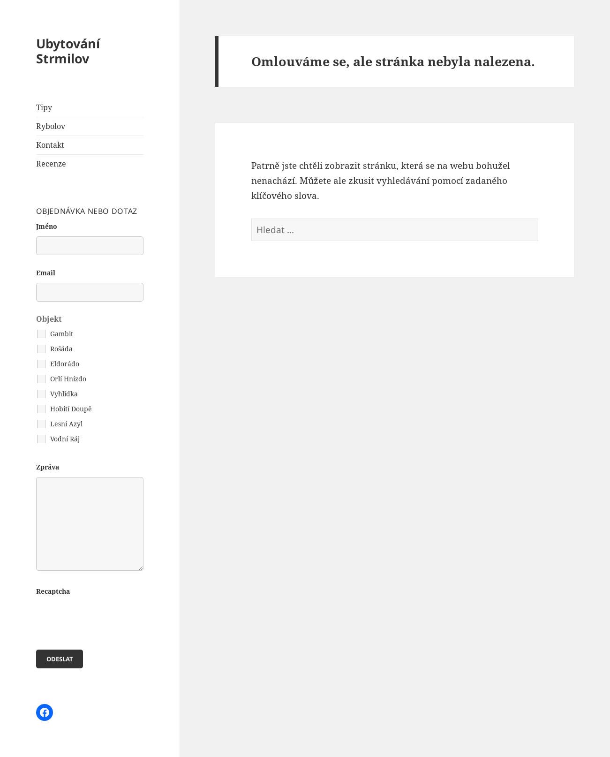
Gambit (61, 333)
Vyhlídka (64, 393)
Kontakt (50, 145)
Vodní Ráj (65, 438)
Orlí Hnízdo (68, 378)
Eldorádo (64, 363)
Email (45, 272)
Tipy (44, 107)
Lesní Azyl (66, 423)
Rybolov (50, 126)
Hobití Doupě (71, 408)
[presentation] (107, 619)
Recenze (51, 164)
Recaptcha (53, 591)
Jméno (46, 226)
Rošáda (61, 348)
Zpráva (47, 466)
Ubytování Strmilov (68, 51)
